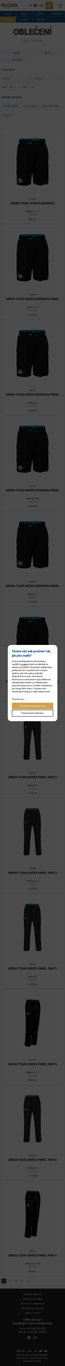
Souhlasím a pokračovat (32, 705)
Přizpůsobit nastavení (32, 713)
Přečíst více (18, 699)
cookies (24, 664)
